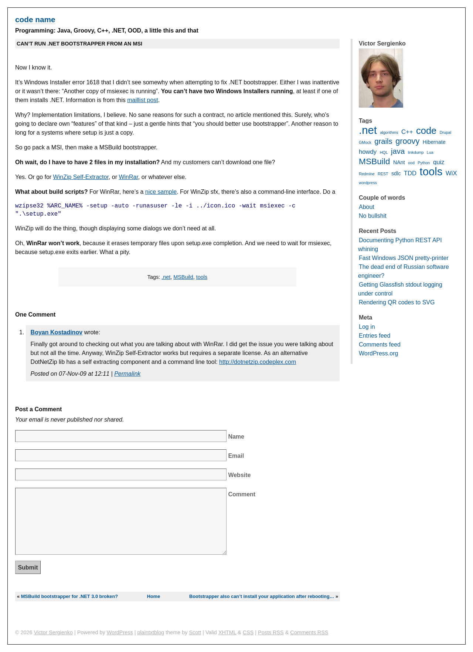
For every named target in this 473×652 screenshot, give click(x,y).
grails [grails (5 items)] (383, 141)
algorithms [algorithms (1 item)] (389, 132)
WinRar (128, 177)
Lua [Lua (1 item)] (430, 152)
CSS (248, 632)
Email (236, 456)
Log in (367, 327)
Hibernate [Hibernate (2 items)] (434, 142)
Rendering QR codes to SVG (397, 302)
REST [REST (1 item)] (383, 174)
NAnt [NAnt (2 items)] (399, 162)
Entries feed (374, 335)
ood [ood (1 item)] (411, 163)
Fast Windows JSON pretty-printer (404, 258)
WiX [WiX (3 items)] (451, 173)
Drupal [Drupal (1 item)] (445, 132)
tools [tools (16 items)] (431, 171)
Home (153, 596)
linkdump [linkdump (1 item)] (416, 152)
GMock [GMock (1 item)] (365, 142)
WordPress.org (378, 353)
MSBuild (183, 277)
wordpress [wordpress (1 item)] (368, 182)
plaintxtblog (150, 632)
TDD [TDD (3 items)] (410, 173)
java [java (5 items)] (398, 151)
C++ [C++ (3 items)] (407, 131)
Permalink (127, 374)
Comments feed (380, 344)
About (366, 207)
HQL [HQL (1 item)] (384, 152)
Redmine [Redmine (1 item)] (367, 174)
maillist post (142, 100)
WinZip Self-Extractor (81, 177)
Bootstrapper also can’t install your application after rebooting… (261, 596)
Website (239, 475)
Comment (241, 494)
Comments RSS (309, 632)
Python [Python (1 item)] (424, 163)
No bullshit (373, 216)
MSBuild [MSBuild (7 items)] (374, 161)
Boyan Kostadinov (56, 332)
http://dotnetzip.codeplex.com (257, 362)
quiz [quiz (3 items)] (439, 162)
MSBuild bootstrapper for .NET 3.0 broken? (69, 596)
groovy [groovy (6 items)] (407, 141)
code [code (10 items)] (426, 130)
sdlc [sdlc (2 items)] (396, 173)
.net (165, 277)
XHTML (227, 632)
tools (201, 277)
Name (236, 436)
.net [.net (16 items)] (368, 130)
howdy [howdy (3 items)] (368, 151)
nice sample (161, 192)
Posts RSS (271, 632)
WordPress (120, 632)
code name (35, 19)
